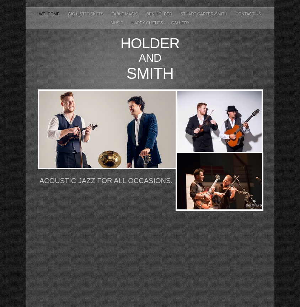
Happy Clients (148, 23)
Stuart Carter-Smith (205, 14)
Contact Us (248, 14)
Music (117, 23)
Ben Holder (159, 14)
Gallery (180, 23)
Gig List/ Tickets (86, 14)
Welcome (50, 14)
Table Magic (125, 14)
